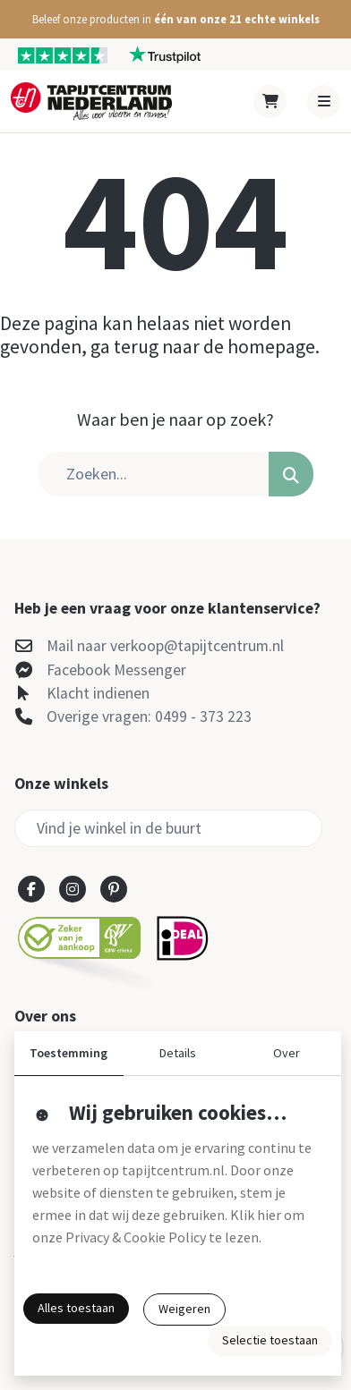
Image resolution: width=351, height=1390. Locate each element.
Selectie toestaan (270, 1340)
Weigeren (184, 1309)
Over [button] (286, 1053)
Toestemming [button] (68, 1053)
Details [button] (177, 1053)
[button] (175, 19)
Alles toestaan (76, 1308)
